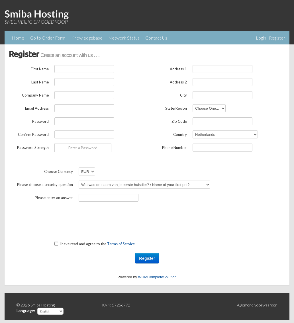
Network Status (124, 37)
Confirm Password (33, 134)
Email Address (37, 108)
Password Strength (33, 147)
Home (18, 37)
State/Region (176, 108)
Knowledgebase (87, 37)
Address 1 (178, 69)
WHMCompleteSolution (157, 277)
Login (261, 37)
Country (180, 134)
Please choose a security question (45, 184)
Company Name (35, 95)
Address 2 (178, 82)
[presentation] (52, 218)
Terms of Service (121, 244)
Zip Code (179, 121)
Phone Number (174, 147)
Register (277, 37)
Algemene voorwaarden (257, 304)
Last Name (40, 82)
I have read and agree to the (94, 243)
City (183, 95)
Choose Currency (58, 171)
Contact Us (156, 37)
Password (40, 121)
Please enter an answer (54, 197)
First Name (40, 69)
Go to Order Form (48, 37)
